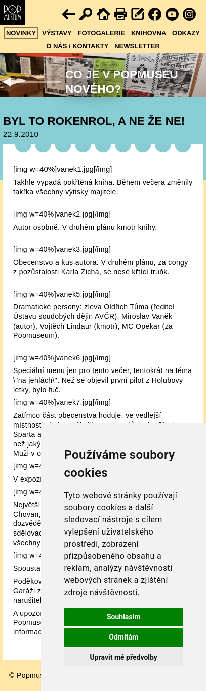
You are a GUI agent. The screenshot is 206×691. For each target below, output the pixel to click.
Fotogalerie (102, 33)
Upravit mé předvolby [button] (123, 657)
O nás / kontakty (77, 46)
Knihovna (148, 33)
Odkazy (186, 33)
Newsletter (137, 46)
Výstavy (57, 33)
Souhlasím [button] (124, 617)
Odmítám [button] (123, 637)
